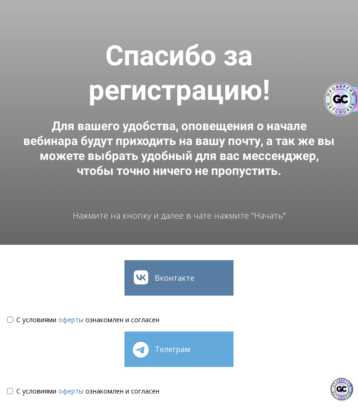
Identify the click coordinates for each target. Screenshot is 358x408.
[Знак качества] (341, 389)
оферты (70, 319)
